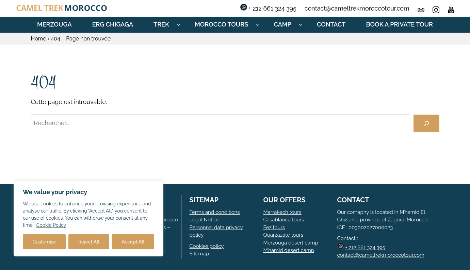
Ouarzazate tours (283, 235)
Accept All (132, 241)
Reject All (88, 241)
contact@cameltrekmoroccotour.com (380, 255)
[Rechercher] (426, 123)
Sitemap (199, 254)
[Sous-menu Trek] (178, 25)
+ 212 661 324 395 (272, 8)
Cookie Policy (51, 225)
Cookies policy (207, 246)
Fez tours (274, 227)
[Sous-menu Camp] (301, 25)
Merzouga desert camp (290, 243)
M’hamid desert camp (288, 250)
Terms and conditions (215, 212)
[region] (88, 218)
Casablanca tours (283, 220)
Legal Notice (205, 220)
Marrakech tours (282, 212)
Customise (44, 241)
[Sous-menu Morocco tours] (258, 25)
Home (38, 38)
